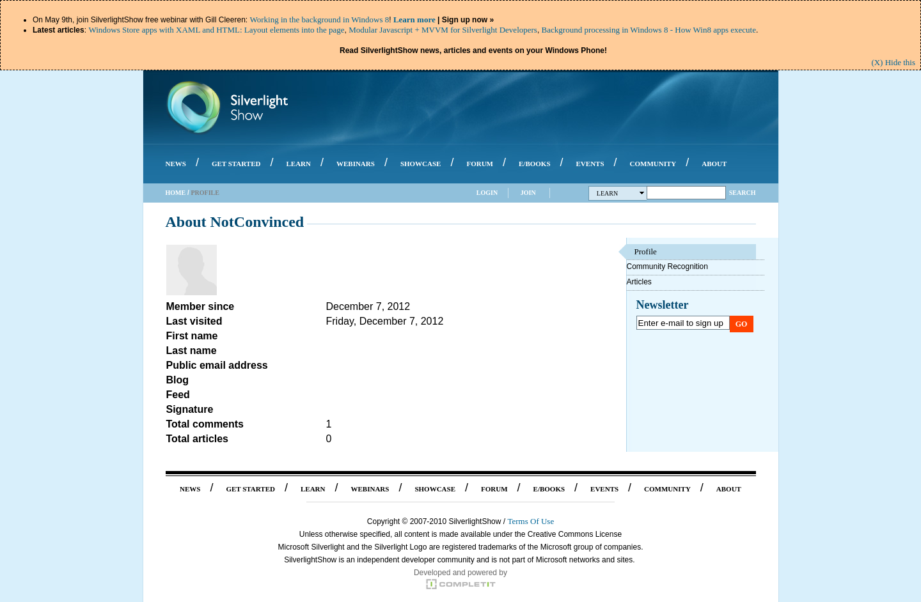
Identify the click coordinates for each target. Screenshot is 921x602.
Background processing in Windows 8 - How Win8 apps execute (649, 30)
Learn (621, 193)
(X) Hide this (893, 62)
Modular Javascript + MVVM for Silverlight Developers (443, 30)
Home (176, 192)
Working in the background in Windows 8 (319, 19)
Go (742, 324)
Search (742, 192)
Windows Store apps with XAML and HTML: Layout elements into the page (216, 30)
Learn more (414, 19)
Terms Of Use (530, 521)
